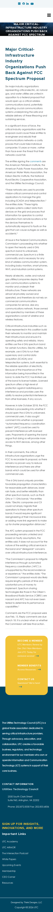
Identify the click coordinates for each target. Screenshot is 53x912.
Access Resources (27, 669)
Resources (7, 882)
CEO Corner (8, 876)
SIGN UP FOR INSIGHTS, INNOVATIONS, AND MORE (22, 826)
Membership (9, 871)
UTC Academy (10, 841)
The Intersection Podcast (15, 853)
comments (35, 161)
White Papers (9, 859)
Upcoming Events (11, 865)
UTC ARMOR (9, 847)
